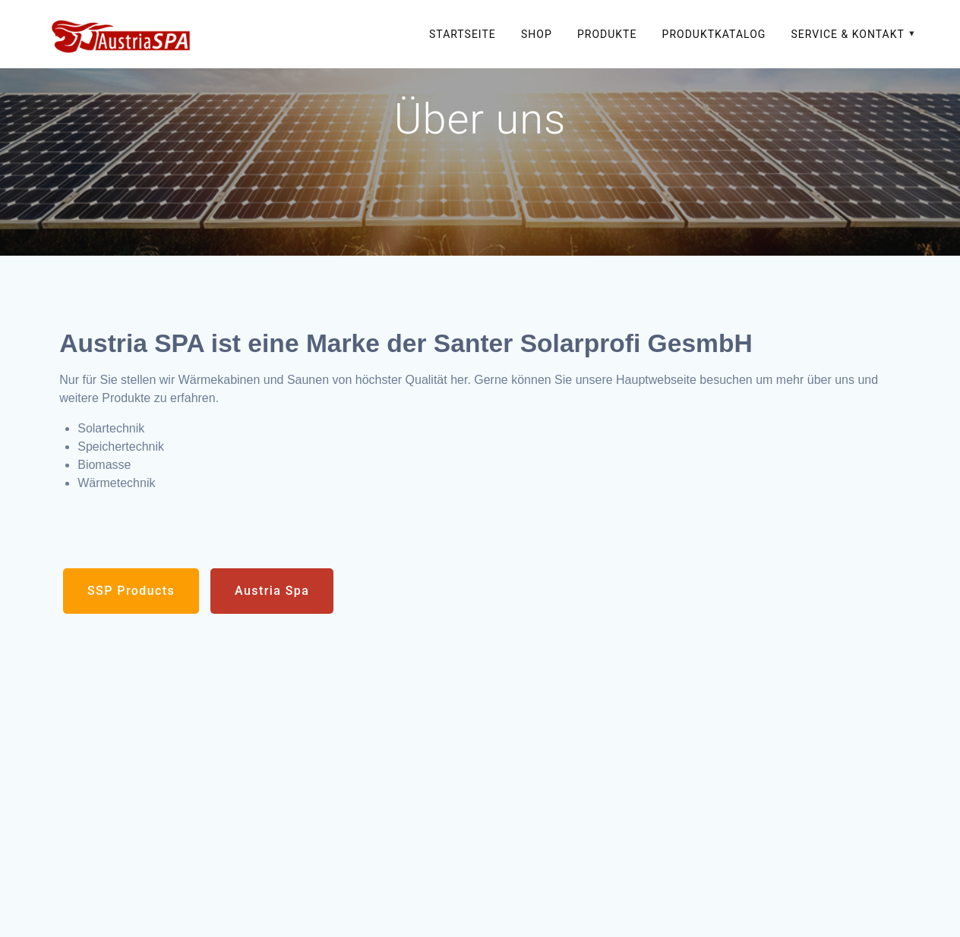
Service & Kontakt (848, 34)
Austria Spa (272, 590)
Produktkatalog (714, 34)
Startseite (462, 34)
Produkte (606, 34)
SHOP (536, 34)
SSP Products (131, 590)
